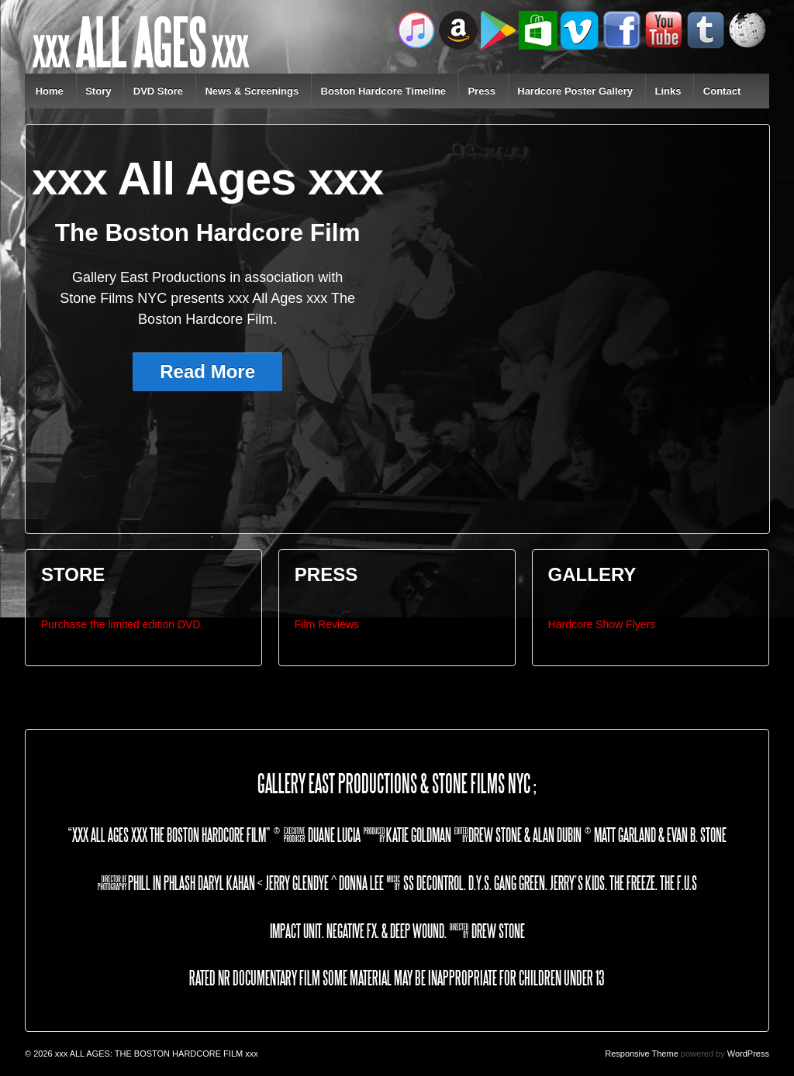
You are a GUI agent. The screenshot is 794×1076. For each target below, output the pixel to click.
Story (98, 91)
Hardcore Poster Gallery (575, 91)
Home (50, 91)
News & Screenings (252, 91)
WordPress (748, 1053)
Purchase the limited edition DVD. (122, 624)
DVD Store (158, 91)
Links (667, 91)
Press (481, 91)
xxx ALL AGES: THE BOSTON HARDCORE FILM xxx (155, 1053)
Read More (207, 371)
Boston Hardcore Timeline (384, 91)
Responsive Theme (641, 1053)
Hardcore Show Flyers (602, 624)
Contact (721, 91)
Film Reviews (327, 624)
